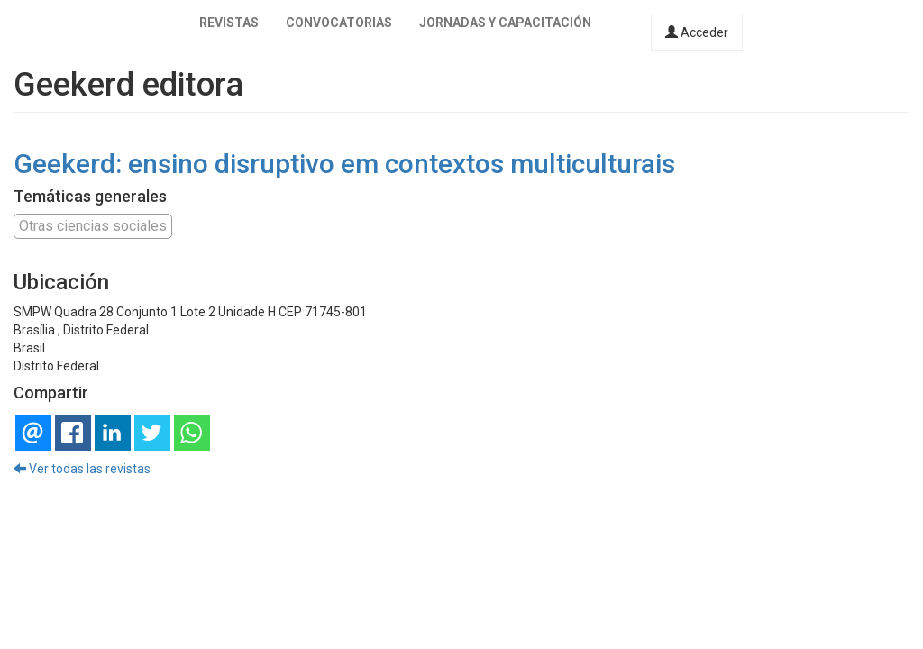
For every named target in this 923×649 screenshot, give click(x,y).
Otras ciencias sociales (93, 225)
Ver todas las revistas (82, 469)
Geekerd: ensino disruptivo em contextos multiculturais (344, 163)
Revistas (229, 22)
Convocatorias (339, 22)
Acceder (696, 32)
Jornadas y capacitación (505, 22)
